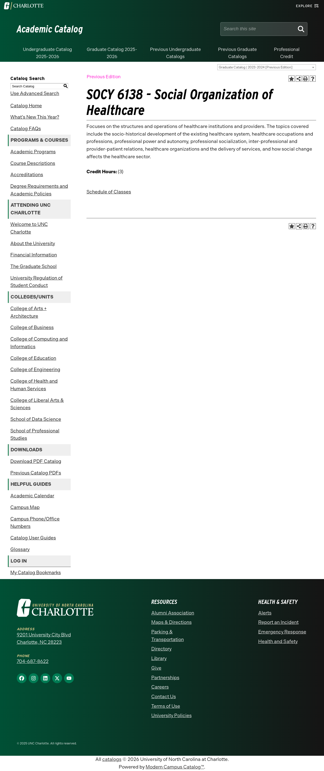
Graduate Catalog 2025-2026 (112, 53)
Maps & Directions (171, 622)
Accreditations (26, 174)
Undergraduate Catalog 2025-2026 (47, 53)
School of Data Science (35, 419)
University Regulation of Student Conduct (36, 281)
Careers (160, 687)
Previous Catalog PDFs (35, 473)
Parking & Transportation (167, 635)
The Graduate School (33, 266)
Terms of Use (165, 706)
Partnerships (165, 677)
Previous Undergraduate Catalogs (175, 53)
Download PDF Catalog (35, 461)
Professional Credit (287, 53)
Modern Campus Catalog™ (175, 767)
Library (159, 658)
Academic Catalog (50, 29)
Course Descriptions (32, 163)
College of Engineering (35, 369)
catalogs (111, 759)
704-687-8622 (33, 661)
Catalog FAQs (25, 128)
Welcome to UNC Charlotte (29, 228)
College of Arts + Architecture (28, 312)
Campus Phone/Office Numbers (35, 522)
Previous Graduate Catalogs (237, 53)
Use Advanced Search (34, 93)
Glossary (20, 549)
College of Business (32, 327)
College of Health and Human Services (34, 385)
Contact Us (163, 696)
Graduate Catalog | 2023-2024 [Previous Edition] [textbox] (255, 67)
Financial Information (33, 255)
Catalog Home (26, 106)
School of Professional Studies (34, 434)
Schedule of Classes (108, 192)
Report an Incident (278, 622)
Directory (161, 649)
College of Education (33, 358)
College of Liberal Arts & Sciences (37, 404)
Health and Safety (278, 641)
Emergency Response (282, 632)
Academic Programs (33, 152)
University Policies (171, 715)
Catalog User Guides (33, 538)
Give (156, 668)
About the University (32, 243)
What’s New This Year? (34, 117)
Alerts (265, 613)
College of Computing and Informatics (39, 342)
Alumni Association (172, 613)
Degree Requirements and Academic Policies (39, 190)
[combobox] (266, 67)
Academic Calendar (32, 496)
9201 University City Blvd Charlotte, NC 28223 (44, 638)
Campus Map (25, 507)
